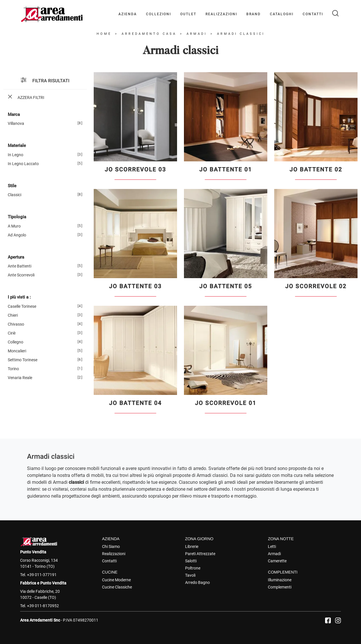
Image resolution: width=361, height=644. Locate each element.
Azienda (127, 14)
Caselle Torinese (22, 306)
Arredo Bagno (197, 582)
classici (14, 194)
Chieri (13, 315)
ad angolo (17, 235)
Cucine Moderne (116, 580)
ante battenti (19, 266)
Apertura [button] (16, 257)
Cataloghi (281, 14)
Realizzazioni (221, 14)
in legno (15, 154)
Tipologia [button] (17, 216)
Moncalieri (17, 351)
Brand (253, 14)
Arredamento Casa (149, 34)
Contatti (313, 14)
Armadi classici (241, 34)
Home (104, 34)
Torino (13, 368)
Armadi (197, 34)
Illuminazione (279, 580)
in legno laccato (23, 163)
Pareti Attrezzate (200, 553)
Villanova (16, 123)
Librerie (191, 546)
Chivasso (16, 324)
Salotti (191, 561)
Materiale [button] (17, 145)
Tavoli (190, 575)
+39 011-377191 (42, 574)
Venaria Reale (20, 377)
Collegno (15, 342)
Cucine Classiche (117, 587)
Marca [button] (14, 114)
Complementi (279, 587)
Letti (272, 546)
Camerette (277, 561)
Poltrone (192, 568)
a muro (14, 226)
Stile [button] (12, 185)
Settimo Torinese (22, 360)
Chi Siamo (111, 546)
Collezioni (158, 14)
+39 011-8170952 (43, 605)
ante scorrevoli (21, 275)
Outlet (188, 14)
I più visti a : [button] (19, 297)
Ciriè (12, 333)
